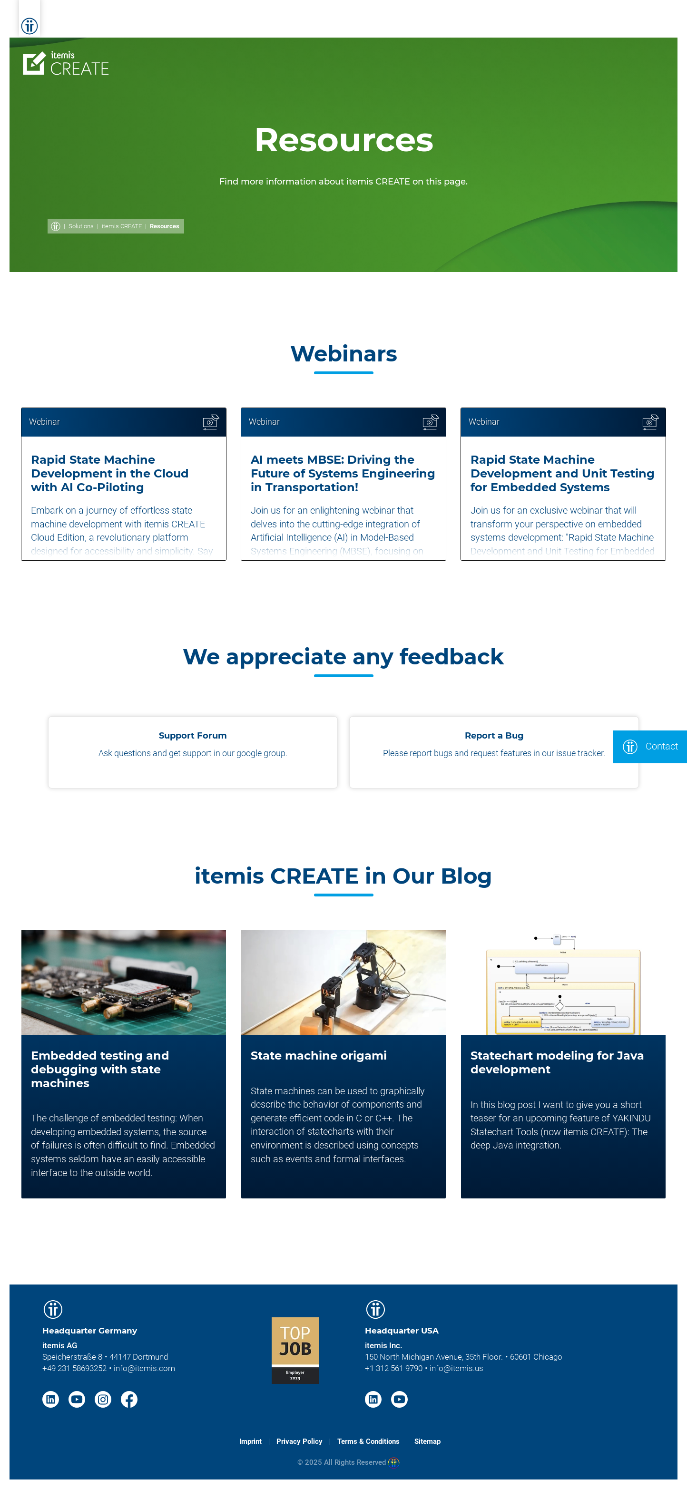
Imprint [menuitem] (250, 1441)
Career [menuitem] (563, 22)
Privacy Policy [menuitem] (299, 1441)
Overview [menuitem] (188, 51)
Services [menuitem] (281, 22)
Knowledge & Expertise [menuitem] (416, 22)
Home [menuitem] (236, 22)
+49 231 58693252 (74, 1368)
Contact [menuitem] (579, 51)
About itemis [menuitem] (507, 22)
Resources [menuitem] (527, 51)
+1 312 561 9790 (393, 1368)
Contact (650, 747)
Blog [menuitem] (600, 22)
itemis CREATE (122, 226)
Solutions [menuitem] (333, 22)
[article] (123, 484)
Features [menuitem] (240, 51)
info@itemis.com (144, 1368)
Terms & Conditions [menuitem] (368, 1441)
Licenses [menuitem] (372, 51)
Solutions (81, 226)
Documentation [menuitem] (307, 51)
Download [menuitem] (632, 51)
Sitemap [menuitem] (427, 1441)
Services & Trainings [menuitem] (448, 51)
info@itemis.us (456, 1368)
